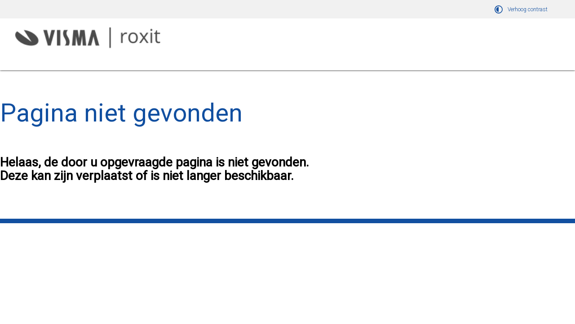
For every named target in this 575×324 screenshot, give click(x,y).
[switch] (522, 9)
